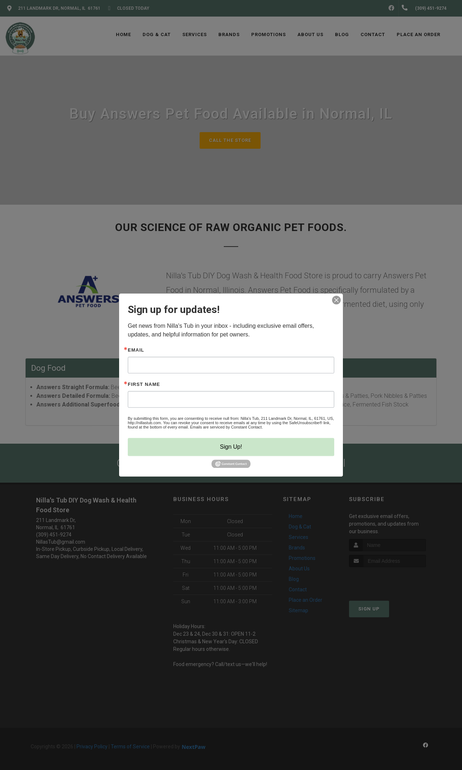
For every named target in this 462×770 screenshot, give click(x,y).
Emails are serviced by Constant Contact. (226, 427)
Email (136, 350)
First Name (144, 384)
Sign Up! (231, 447)
